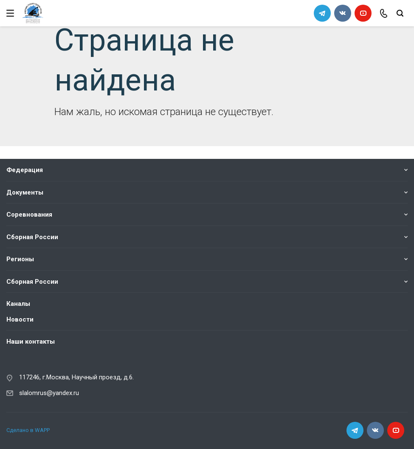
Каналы (18, 304)
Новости (20, 319)
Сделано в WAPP (28, 430)
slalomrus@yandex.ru (49, 393)
